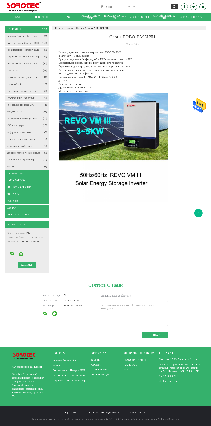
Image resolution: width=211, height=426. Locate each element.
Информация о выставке (27, 132)
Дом (17, 17)
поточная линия (135, 360)
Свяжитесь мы (139, 17)
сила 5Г (27, 166)
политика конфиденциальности (103, 412)
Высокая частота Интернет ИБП (27, 43)
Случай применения (164, 17)
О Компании (15, 173)
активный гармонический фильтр (27, 153)
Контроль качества (19, 187)
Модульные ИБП (27, 111)
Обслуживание (99, 370)
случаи (11, 208)
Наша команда (100, 374)
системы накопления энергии (27, 139)
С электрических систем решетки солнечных (28, 91)
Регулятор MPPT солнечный (27, 98)
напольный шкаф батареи (27, 146)
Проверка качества (115, 17)
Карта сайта (71, 412)
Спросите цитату (191, 17)
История (95, 365)
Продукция (27, 29)
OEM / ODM (131, 365)
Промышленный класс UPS (27, 105)
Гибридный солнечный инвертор (27, 56)
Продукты (41, 17)
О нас (66, 17)
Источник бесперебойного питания (27, 36)
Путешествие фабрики (90, 17)
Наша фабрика (16, 180)
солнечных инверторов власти (27, 77)
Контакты (13, 194)
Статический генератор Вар (27, 159)
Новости (12, 201)
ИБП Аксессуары (27, 125)
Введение (96, 360)
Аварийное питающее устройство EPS (27, 118)
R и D (127, 370)
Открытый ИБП (27, 84)
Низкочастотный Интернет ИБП (27, 50)
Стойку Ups (27, 70)
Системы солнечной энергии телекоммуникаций (28, 63)
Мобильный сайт (137, 412)
